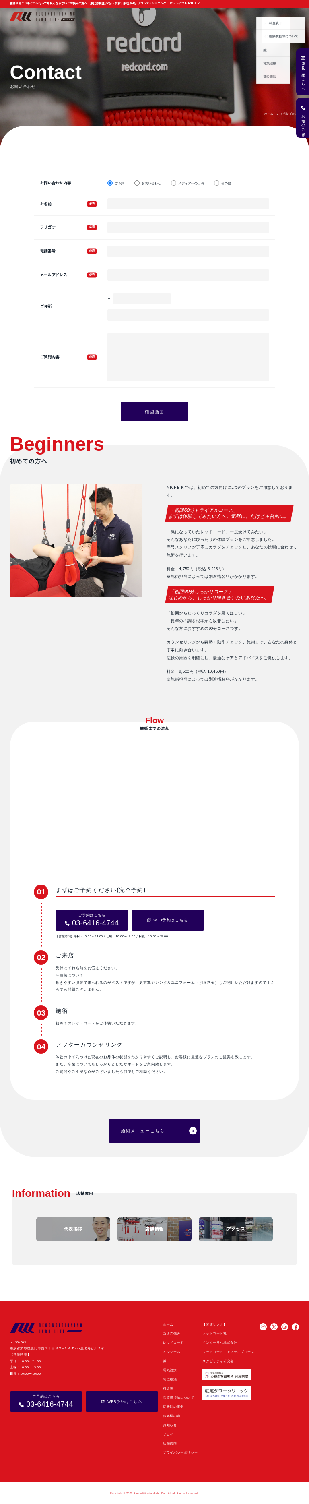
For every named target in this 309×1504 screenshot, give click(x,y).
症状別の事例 (188, 16)
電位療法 (170, 1379)
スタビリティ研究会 (218, 1361)
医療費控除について (178, 1398)
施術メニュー (138, 16)
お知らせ (233, 16)
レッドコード (173, 1343)
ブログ (250, 16)
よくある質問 (270, 16)
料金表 (168, 1388)
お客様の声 (212, 16)
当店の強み (114, 16)
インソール (171, 1352)
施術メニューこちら (143, 1130)
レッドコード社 (214, 1333)
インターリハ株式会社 (219, 1343)
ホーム (95, 16)
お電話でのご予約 (303, 121)
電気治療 (170, 1370)
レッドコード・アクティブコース (228, 1352)
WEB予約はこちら (303, 75)
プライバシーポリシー (180, 1452)
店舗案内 (292, 16)
